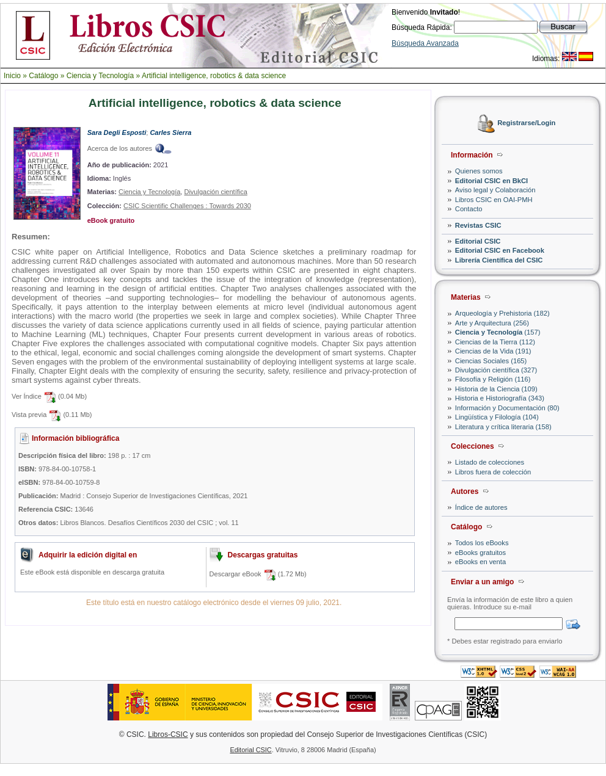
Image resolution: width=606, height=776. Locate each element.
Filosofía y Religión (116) (493, 379)
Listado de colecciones (489, 462)
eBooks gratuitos (480, 552)
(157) (498, 332)
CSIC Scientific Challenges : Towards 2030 (187, 205)
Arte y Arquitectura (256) (492, 323)
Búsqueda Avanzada (425, 43)
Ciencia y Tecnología (100, 75)
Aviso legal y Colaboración (495, 190)
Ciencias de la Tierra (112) (495, 342)
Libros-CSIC (168, 734)
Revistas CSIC (478, 225)
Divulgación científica (215, 191)
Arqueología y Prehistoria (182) (502, 313)
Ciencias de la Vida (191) (493, 351)
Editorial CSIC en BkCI (491, 180)
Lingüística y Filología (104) (497, 417)
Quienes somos (479, 171)
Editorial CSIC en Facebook (499, 250)
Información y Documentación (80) (507, 408)
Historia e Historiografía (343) (499, 398)
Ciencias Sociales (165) (491, 360)
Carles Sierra (170, 132)
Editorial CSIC (478, 241)
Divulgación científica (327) (496, 370)
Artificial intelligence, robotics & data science (214, 75)
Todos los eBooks (482, 542)
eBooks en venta (480, 561)
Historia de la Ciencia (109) (496, 389)
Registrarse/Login (526, 123)
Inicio (12, 75)
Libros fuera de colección (493, 472)
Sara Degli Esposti (117, 132)
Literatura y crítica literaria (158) (503, 426)
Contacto (469, 208)
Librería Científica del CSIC (499, 260)
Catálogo (43, 75)
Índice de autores (481, 507)
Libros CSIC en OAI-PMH (494, 199)
